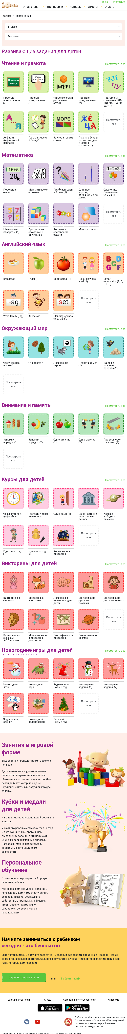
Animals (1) (35, 316)
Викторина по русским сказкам (87, 600)
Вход (105, 1)
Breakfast (9, 278)
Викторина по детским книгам (114, 599)
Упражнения (31, 6)
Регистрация (118, 1)
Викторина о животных (36, 599)
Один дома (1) (62, 513)
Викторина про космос (88, 636)
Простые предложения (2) (87, 100)
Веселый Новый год (60, 720)
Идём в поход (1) (12, 552)
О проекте (113, 998)
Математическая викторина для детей (37, 638)
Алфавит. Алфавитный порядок (11, 140)
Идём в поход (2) (37, 552)
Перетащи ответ (9, 191)
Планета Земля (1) (88, 364)
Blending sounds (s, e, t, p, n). (63, 317)
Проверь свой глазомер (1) (112, 441)
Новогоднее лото (10, 686)
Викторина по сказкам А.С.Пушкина (11, 638)
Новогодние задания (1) (86, 686)
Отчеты (93, 6)
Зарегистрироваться (26, 978)
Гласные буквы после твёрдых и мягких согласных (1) (88, 141)
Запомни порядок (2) (35, 441)
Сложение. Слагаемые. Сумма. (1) (111, 192)
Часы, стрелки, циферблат (12, 515)
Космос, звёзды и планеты (109, 516)
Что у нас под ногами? (11, 364)
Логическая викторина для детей (62, 600)
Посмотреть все (115, 64)
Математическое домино (38, 191)
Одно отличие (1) (61, 441)
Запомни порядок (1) (10, 441)
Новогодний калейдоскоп (36, 720)
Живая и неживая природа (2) (111, 365)
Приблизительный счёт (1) (63, 191)
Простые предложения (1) (36, 100)
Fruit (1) (32, 278)
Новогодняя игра (35, 686)
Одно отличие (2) (87, 441)
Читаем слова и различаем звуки (63, 100)
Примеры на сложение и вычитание (36, 232)
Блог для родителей (19, 998)
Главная (6, 15)
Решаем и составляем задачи (60, 232)
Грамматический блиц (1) (37, 139)
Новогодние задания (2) (111, 686)
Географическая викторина (38, 515)
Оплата (109, 6)
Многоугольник (88, 229)
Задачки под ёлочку (11, 720)
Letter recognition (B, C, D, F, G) (113, 281)
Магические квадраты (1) (11, 231)
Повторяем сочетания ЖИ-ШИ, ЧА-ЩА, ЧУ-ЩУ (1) (114, 101)
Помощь (46, 998)
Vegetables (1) (62, 278)
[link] (6, 15)
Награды (75, 6)
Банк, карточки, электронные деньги (88, 516)
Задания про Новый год (61, 686)
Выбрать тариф (75, 977)
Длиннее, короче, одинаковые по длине (88, 193)
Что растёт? (35, 362)
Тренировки (55, 6)
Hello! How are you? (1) (87, 280)
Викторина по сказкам (11, 599)
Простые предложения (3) (11, 100)
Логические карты (60, 364)
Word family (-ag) (13, 316)
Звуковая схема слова (63, 139)
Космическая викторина (61, 552)
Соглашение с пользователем (79, 998)
